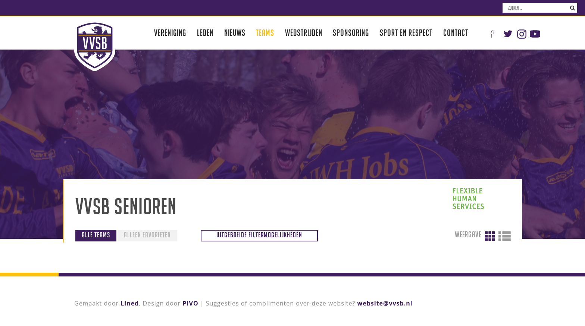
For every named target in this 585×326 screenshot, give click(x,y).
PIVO (190, 303)
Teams (265, 33)
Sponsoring (351, 33)
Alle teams (96, 235)
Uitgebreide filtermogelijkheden (259, 235)
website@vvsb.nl (385, 303)
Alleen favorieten (147, 235)
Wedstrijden (303, 33)
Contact (455, 33)
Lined (130, 303)
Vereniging (170, 33)
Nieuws (234, 33)
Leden (205, 33)
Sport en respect (406, 33)
